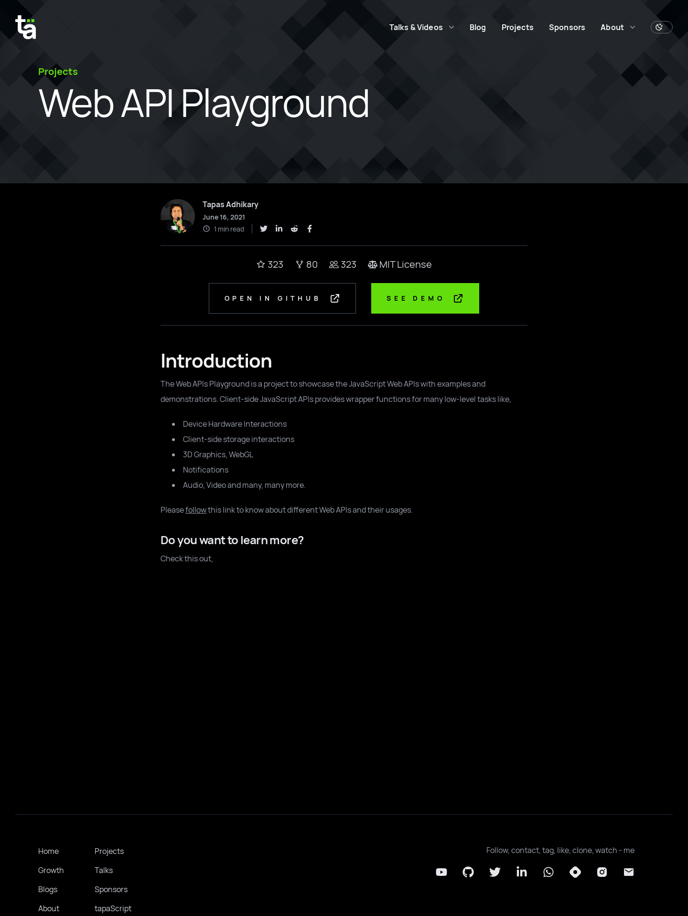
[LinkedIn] (521, 873)
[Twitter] (495, 873)
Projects (518, 27)
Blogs (47, 890)
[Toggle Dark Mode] (661, 27)
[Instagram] (602, 873)
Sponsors (567, 27)
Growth (51, 871)
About (48, 909)
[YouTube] (441, 873)
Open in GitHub (282, 299)
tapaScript (113, 909)
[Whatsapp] (548, 873)
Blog (478, 27)
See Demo (426, 299)
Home (48, 852)
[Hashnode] (575, 873)
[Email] (628, 873)
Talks (104, 871)
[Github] (468, 873)
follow (195, 510)
